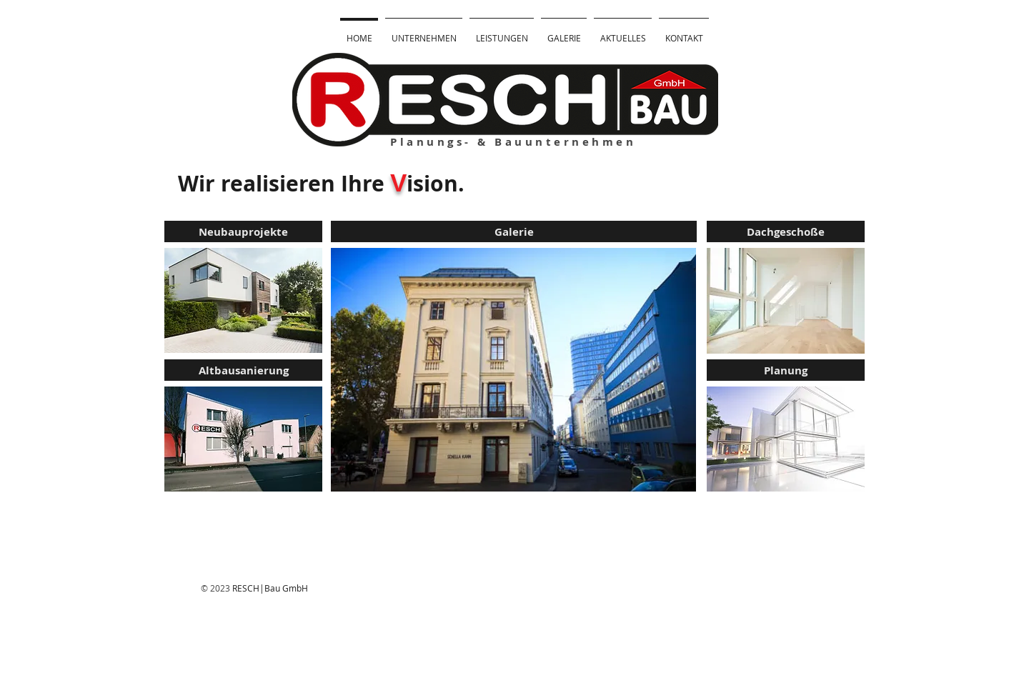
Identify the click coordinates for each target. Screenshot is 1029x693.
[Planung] (786, 370)
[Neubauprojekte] (243, 231)
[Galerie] (514, 231)
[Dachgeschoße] (786, 231)
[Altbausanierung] (243, 370)
